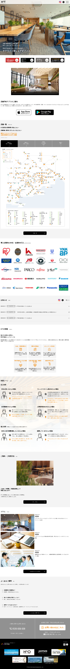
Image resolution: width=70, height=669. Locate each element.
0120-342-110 (54, 634)
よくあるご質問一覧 (35, 612)
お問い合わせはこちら (52, 627)
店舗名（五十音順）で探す (43, 143)
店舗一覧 (35, 233)
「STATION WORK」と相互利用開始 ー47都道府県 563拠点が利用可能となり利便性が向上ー (36, 312)
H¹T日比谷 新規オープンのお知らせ (24, 306)
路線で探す (60, 143)
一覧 (66, 300)
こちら (53, 369)
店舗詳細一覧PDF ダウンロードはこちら (11, 130)
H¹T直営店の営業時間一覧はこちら (9, 127)
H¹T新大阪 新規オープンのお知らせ (24, 318)
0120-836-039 (18, 628)
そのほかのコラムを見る (35, 571)
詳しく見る (35, 501)
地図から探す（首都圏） (9, 143)
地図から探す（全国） (26, 143)
